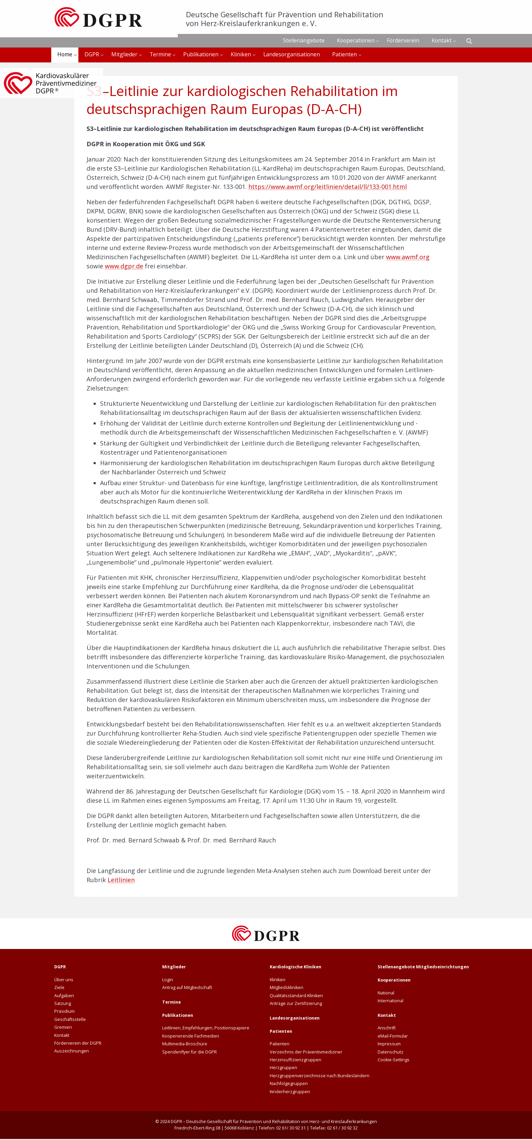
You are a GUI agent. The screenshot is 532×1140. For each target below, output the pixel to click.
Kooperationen (356, 40)
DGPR (91, 55)
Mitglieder (124, 55)
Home (64, 55)
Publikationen (200, 55)
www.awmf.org (408, 258)
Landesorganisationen (291, 55)
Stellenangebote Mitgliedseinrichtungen (423, 968)
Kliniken (241, 55)
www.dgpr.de (124, 267)
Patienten (344, 55)
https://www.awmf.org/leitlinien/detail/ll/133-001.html (327, 188)
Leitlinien (121, 881)
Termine (160, 55)
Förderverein (403, 40)
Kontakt (442, 40)
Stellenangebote (304, 40)
